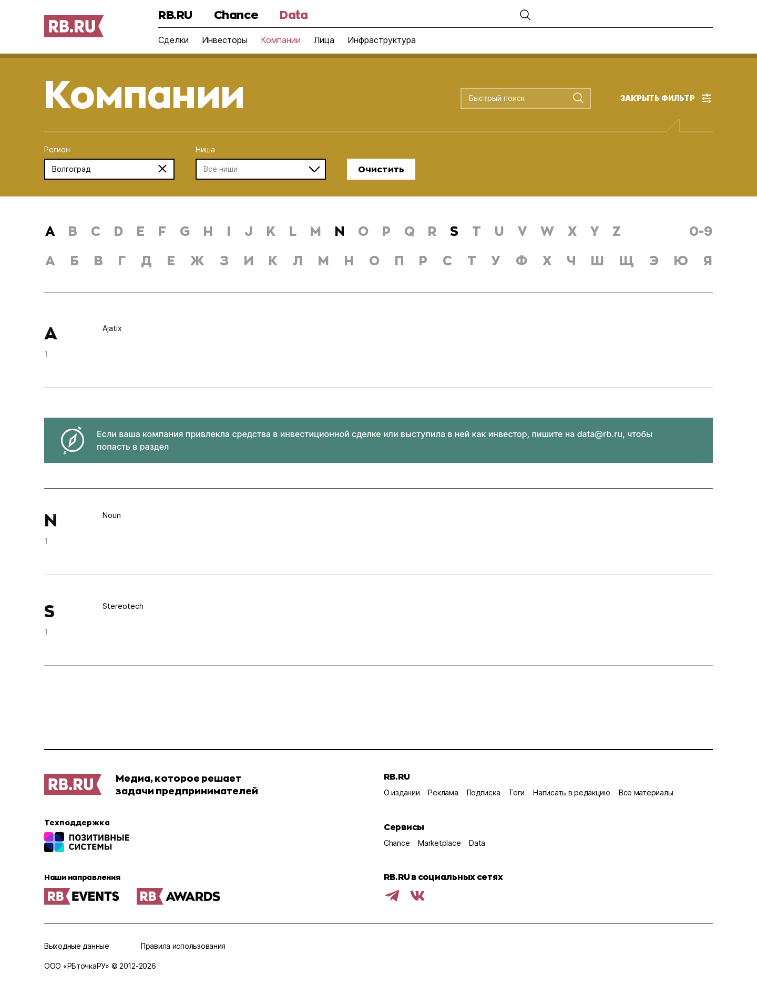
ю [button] (681, 260)
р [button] (423, 260)
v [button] (522, 231)
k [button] (271, 231)
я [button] (707, 260)
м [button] (323, 260)
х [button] (547, 260)
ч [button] (571, 260)
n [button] (339, 231)
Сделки (173, 40)
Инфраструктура (381, 40)
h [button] (208, 231)
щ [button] (626, 260)
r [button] (432, 231)
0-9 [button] (700, 231)
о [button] (374, 260)
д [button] (146, 260)
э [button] (654, 260)
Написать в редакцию (571, 792)
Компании (281, 40)
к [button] (273, 260)
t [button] (476, 231)
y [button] (594, 231)
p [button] (386, 231)
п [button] (399, 260)
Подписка (483, 792)
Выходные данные (76, 945)
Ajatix (112, 328)
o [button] (363, 231)
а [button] (50, 260)
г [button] (122, 260)
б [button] (74, 260)
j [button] (248, 231)
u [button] (499, 231)
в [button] (98, 260)
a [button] (50, 231)
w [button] (547, 231)
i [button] (229, 231)
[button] (523, 14)
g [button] (185, 231)
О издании (402, 792)
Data (294, 14)
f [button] (162, 231)
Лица (324, 40)
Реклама (443, 792)
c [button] (95, 231)
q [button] (409, 231)
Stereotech (123, 606)
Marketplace (439, 842)
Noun (112, 515)
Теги (516, 792)
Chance (236, 14)
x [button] (572, 231)
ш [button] (597, 260)
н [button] (349, 260)
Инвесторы (225, 40)
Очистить (381, 168)
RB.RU (175, 14)
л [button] (298, 260)
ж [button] (197, 260)
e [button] (141, 231)
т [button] (471, 260)
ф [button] (521, 260)
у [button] (496, 260)
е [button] (171, 260)
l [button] (292, 231)
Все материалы (646, 792)
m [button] (315, 231)
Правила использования (183, 945)
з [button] (224, 260)
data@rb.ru (599, 434)
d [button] (118, 231)
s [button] (454, 231)
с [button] (447, 260)
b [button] (72, 231)
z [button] (616, 231)
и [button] (248, 260)
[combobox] (517, 99)
